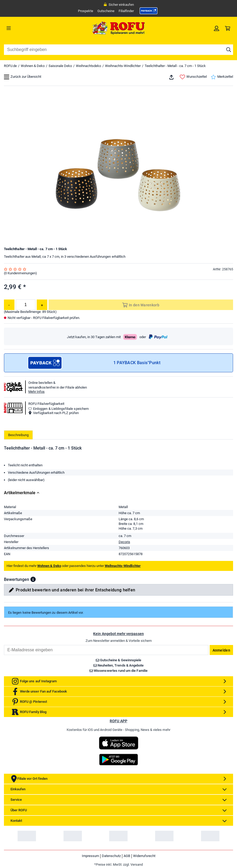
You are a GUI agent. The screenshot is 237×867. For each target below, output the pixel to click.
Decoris (124, 542)
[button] (33, 579)
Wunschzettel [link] (193, 76)
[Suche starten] (228, 49)
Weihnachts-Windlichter (123, 66)
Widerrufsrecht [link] (144, 856)
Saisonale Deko (60, 66)
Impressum (90, 856)
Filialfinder (126, 11)
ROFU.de (10, 66)
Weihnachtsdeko (88, 66)
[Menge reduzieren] (9, 305)
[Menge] (25, 305)
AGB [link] (127, 856)
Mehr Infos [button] (36, 391)
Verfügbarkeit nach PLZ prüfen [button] (53, 413)
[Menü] (32, 28)
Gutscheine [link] (105, 11)
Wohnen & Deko (33, 66)
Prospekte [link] (85, 11)
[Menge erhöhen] (42, 305)
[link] (148, 10)
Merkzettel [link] (222, 76)
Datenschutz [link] (111, 856)
